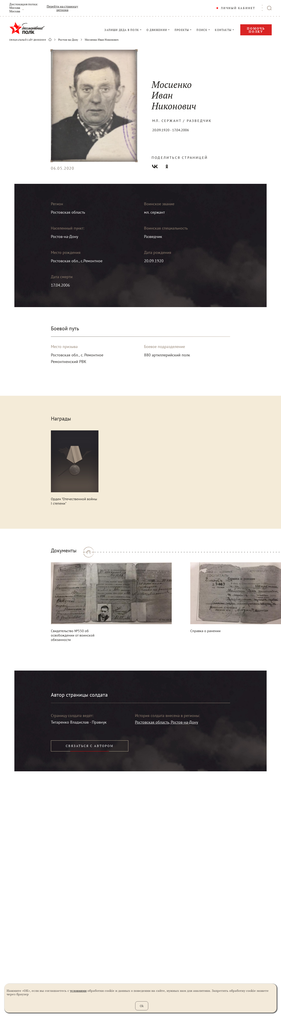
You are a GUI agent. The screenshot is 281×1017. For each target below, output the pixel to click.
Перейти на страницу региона (62, 8)
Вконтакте (155, 166)
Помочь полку (256, 30)
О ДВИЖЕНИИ (156, 30)
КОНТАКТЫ (223, 30)
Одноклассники (167, 166)
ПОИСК (201, 30)
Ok (142, 1006)
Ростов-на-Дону (68, 39)
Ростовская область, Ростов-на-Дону (166, 722)
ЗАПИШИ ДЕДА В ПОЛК (121, 30)
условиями (78, 990)
